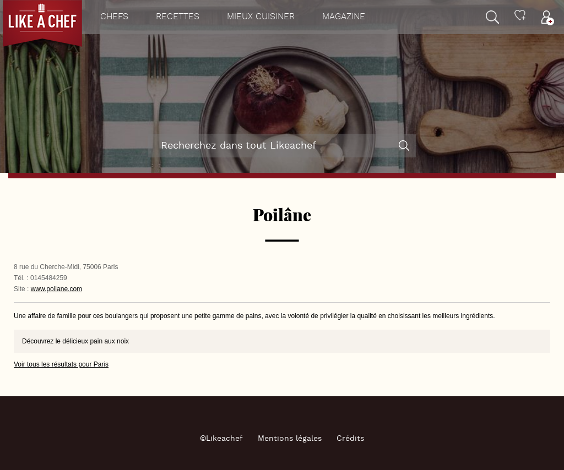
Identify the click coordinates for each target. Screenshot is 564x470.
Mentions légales (290, 439)
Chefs (114, 17)
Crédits (350, 439)
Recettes (177, 17)
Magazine (343, 17)
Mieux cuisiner (261, 17)
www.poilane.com (56, 289)
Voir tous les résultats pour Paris (61, 364)
